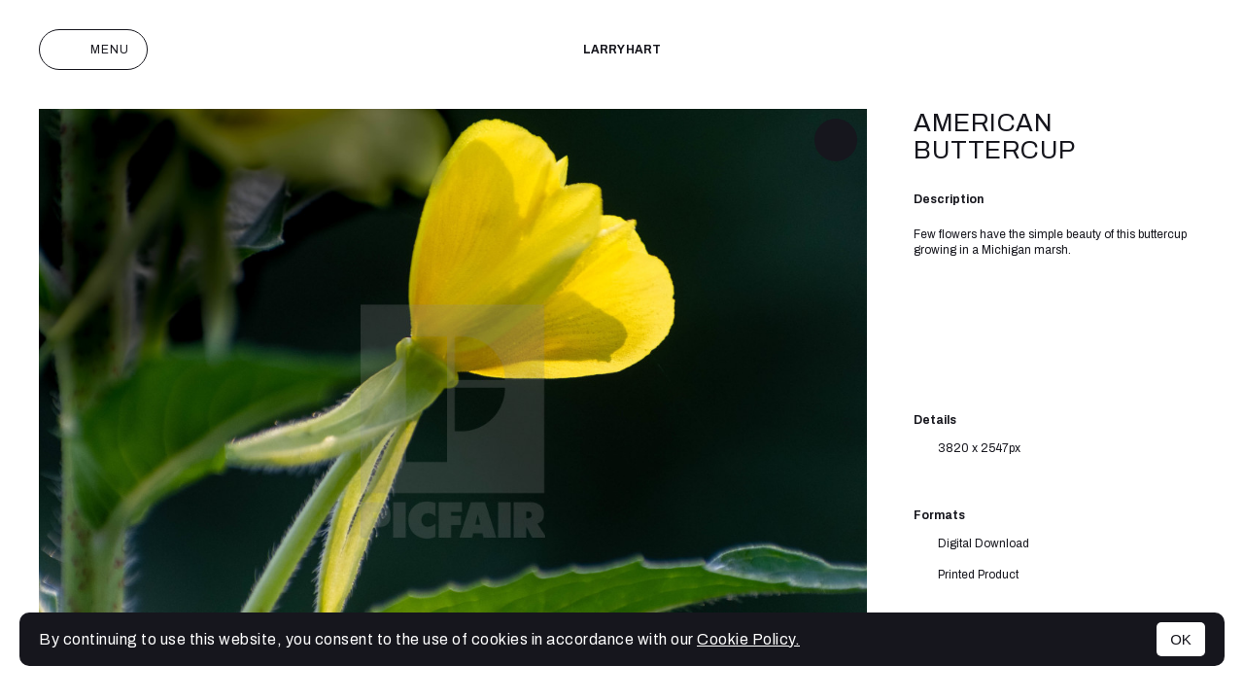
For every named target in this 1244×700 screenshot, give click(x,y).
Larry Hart (622, 49)
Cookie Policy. (748, 639)
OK (1181, 639)
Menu (93, 49)
